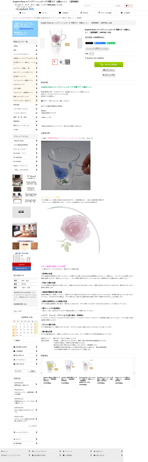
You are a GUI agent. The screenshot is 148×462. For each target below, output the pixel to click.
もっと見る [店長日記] (32, 426)
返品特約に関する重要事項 (94, 58)
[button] (125, 13)
